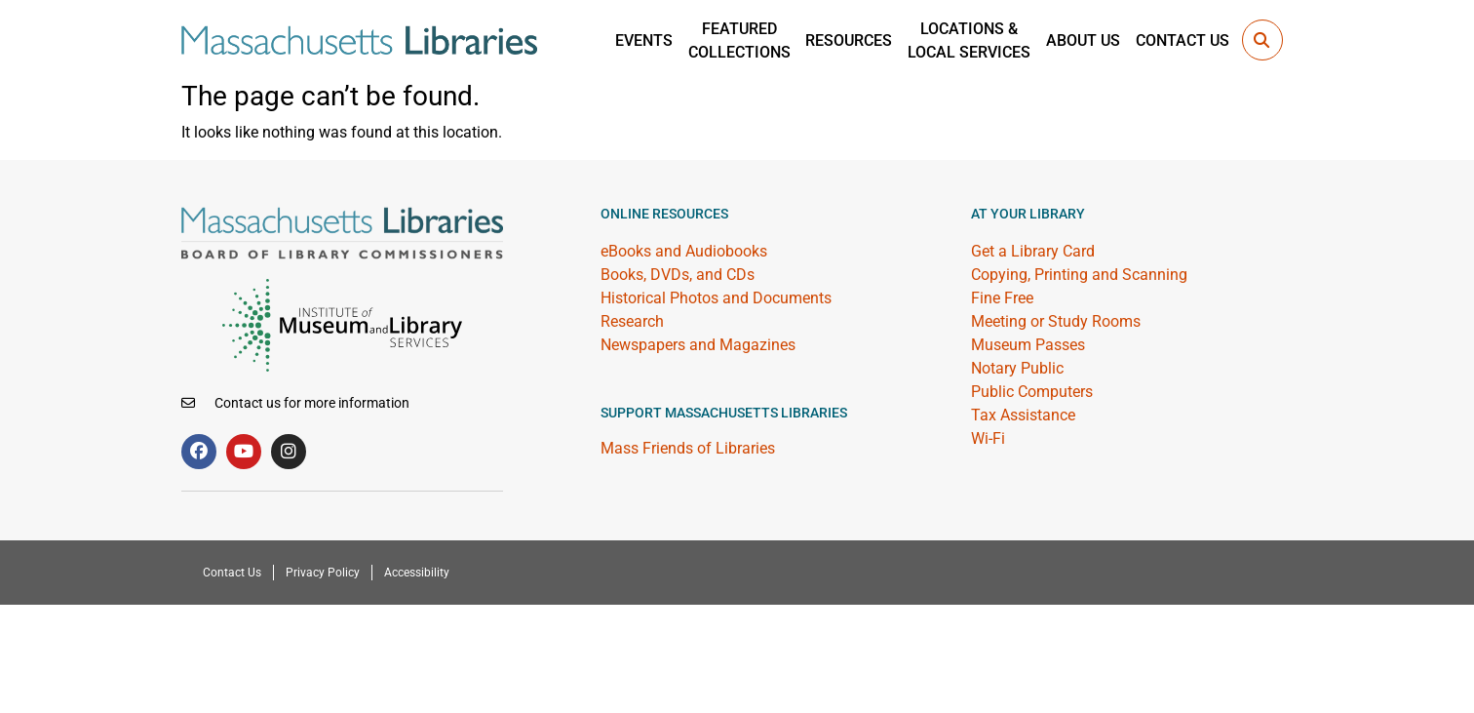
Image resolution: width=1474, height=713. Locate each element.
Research (632, 321)
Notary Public (1017, 368)
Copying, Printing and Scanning (1079, 274)
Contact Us (1182, 40)
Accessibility (416, 572)
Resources (848, 40)
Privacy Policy (323, 572)
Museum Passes (1028, 345)
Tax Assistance (1023, 415)
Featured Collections (739, 40)
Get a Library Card (1033, 251)
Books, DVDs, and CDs (678, 274)
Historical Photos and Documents (716, 298)
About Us (1083, 40)
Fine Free (1002, 298)
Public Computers (1032, 391)
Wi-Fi (988, 438)
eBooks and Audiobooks (684, 251)
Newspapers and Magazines (698, 345)
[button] (1262, 40)
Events (644, 40)
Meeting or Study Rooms (1056, 321)
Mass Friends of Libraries (688, 448)
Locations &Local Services (969, 40)
